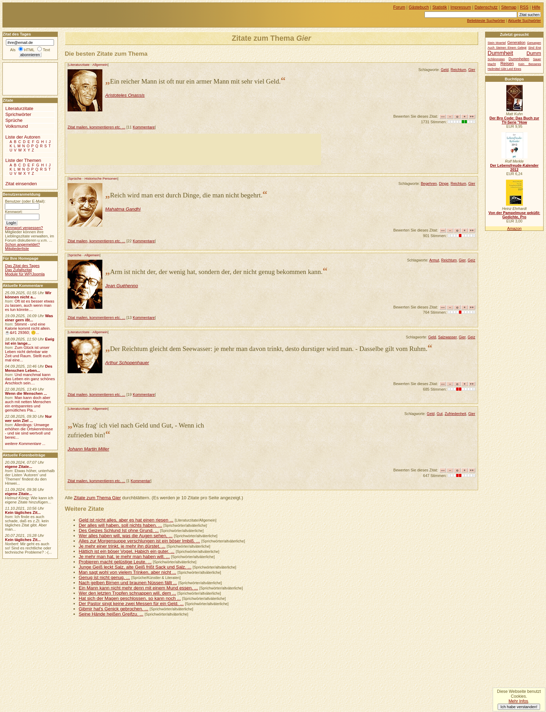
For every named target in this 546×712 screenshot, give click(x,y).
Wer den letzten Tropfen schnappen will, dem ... (127, 593)
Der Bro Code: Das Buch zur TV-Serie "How (514, 120)
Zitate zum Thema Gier (97, 497)
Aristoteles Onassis (125, 95)
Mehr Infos (518, 701)
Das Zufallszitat (18, 270)
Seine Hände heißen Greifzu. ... (111, 614)
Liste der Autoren (22, 137)
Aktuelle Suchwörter (524, 20)
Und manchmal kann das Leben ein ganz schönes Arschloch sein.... (30, 379)
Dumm (533, 53)
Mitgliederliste (17, 249)
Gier (471, 70)
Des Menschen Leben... (28, 368)
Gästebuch (419, 7)
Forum (399, 7)
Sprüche (75, 178)
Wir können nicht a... (28, 295)
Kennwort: (14, 212)
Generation (516, 43)
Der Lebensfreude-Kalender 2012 (514, 167)
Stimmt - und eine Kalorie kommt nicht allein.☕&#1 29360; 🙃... (28, 328)
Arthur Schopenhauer (127, 362)
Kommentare (144, 127)
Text (46, 50)
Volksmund (16, 126)
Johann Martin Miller (88, 449)
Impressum (461, 7)
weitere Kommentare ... (25, 443)
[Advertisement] (194, 149)
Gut (440, 414)
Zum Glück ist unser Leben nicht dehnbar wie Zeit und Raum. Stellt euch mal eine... (28, 353)
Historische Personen (101, 178)
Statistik (439, 7)
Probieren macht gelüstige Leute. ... (115, 561)
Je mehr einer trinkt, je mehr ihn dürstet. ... (122, 546)
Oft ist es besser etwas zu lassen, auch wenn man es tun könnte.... (29, 305)
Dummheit (500, 53)
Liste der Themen (23, 160)
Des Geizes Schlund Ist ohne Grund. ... (119, 530)
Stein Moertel (497, 43)
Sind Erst (534, 47)
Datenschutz (486, 7)
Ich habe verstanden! (518, 707)
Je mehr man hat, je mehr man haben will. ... (124, 556)
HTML (29, 50)
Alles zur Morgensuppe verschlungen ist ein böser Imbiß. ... (139, 540)
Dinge (443, 183)
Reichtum (458, 70)
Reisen (507, 63)
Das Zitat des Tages (22, 266)
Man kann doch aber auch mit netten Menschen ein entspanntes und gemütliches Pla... (28, 404)
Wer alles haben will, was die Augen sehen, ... (126, 535)
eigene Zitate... (18, 466)
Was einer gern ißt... (29, 318)
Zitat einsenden (21, 183)
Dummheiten (519, 59)
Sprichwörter (18, 114)
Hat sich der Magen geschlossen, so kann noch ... (130, 598)
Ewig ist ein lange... (29, 341)
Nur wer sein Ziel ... (28, 418)
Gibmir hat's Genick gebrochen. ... (113, 608)
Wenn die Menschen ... (26, 393)
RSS (524, 7)
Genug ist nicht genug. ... (104, 577)
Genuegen (534, 43)
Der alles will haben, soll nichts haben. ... (120, 525)
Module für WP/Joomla (25, 274)
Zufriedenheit (455, 414)
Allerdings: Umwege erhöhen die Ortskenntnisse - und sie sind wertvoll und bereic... (29, 431)
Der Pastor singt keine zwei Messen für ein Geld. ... (131, 603)
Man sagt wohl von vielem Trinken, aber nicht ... (127, 572)
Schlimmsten (496, 59)
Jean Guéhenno (121, 285)
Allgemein (100, 64)
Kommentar (140, 481)
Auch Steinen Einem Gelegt (507, 47)
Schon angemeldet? (22, 244)
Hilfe (536, 7)
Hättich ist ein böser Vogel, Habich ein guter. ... (126, 551)
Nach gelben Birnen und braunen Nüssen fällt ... (128, 582)
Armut (434, 260)
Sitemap (508, 7)
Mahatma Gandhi (123, 209)
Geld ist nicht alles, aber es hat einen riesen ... (126, 520)
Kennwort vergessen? (24, 228)
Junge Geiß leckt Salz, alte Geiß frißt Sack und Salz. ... (135, 567)
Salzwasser (447, 337)
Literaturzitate (79, 64)
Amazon (514, 228)
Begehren (429, 183)
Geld (444, 70)
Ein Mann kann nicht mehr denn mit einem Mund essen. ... (138, 587)
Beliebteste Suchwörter (486, 20)
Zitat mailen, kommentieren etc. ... (96, 127)
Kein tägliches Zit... (23, 512)
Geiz (471, 260)
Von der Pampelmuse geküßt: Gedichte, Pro (514, 215)
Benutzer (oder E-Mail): (25, 201)
